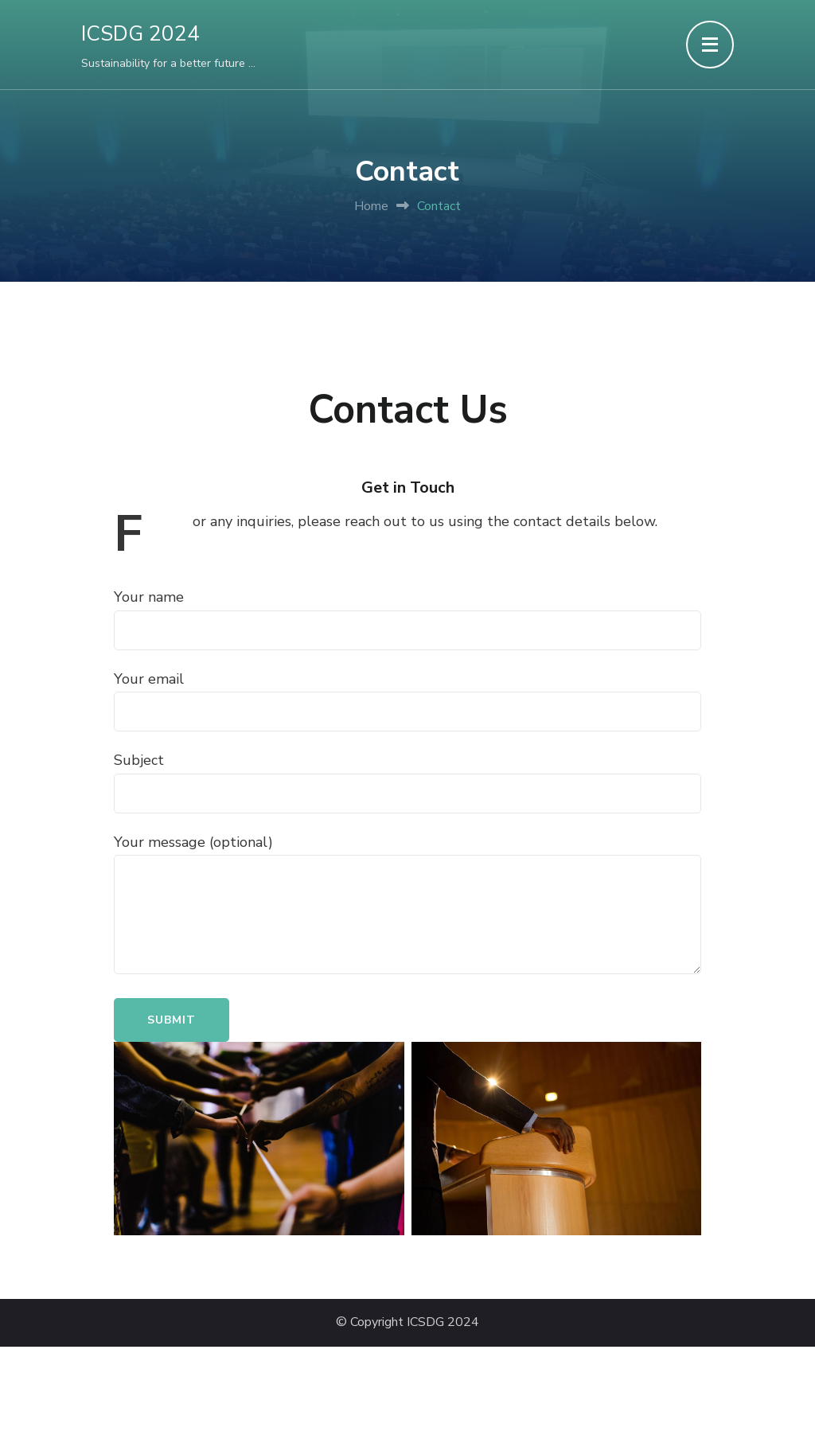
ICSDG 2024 (140, 34)
